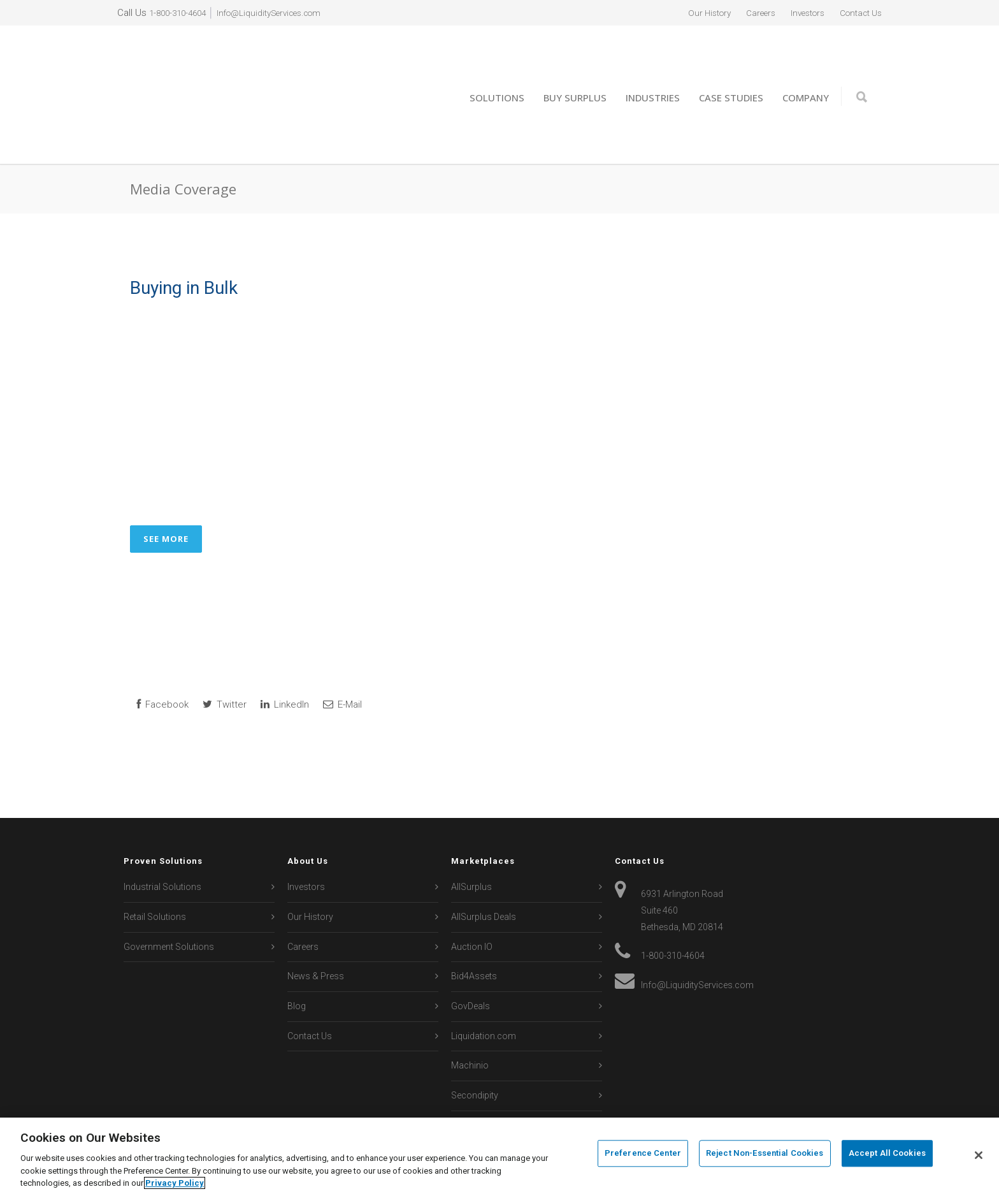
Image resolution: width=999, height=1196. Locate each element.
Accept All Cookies (887, 1155)
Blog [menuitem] (296, 961)
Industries (653, 75)
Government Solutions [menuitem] (169, 902)
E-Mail (342, 660)
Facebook (162, 660)
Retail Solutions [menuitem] (155, 872)
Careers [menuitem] (746, 12)
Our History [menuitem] (690, 12)
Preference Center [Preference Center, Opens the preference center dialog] (643, 1155)
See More (166, 494)
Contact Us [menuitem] (857, 12)
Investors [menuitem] (798, 12)
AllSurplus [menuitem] (471, 843)
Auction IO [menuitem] (471, 902)
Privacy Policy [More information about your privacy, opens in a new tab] (174, 1183)
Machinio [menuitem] (470, 1021)
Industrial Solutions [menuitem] (162, 843)
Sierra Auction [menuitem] (479, 1081)
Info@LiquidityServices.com (284, 12)
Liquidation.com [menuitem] (483, 991)
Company (805, 75)
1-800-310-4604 (181, 12)
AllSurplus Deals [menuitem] (483, 872)
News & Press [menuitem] (315, 932)
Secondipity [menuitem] (474, 1051)
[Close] (979, 1155)
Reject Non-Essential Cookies (765, 1155)
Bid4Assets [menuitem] (474, 932)
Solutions (497, 75)
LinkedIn (285, 660)
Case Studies (731, 75)
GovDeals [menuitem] (470, 961)
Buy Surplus (575, 75)
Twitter (225, 660)
